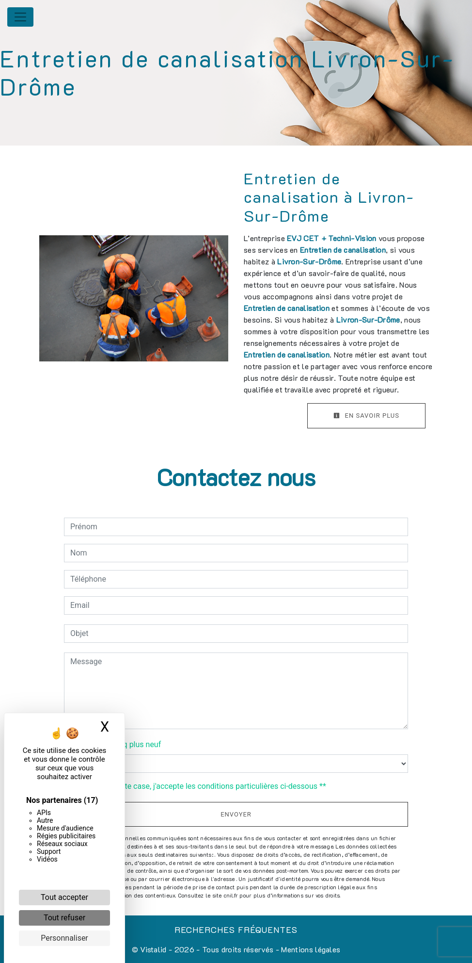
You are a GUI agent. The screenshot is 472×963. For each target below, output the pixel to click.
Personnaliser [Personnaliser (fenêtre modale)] (64, 938)
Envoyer (236, 814)
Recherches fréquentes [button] (236, 929)
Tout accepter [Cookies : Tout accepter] (64, 897)
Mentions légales (309, 949)
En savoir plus (366, 415)
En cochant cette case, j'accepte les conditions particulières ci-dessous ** (200, 786)
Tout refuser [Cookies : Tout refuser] (64, 917)
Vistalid (153, 949)
